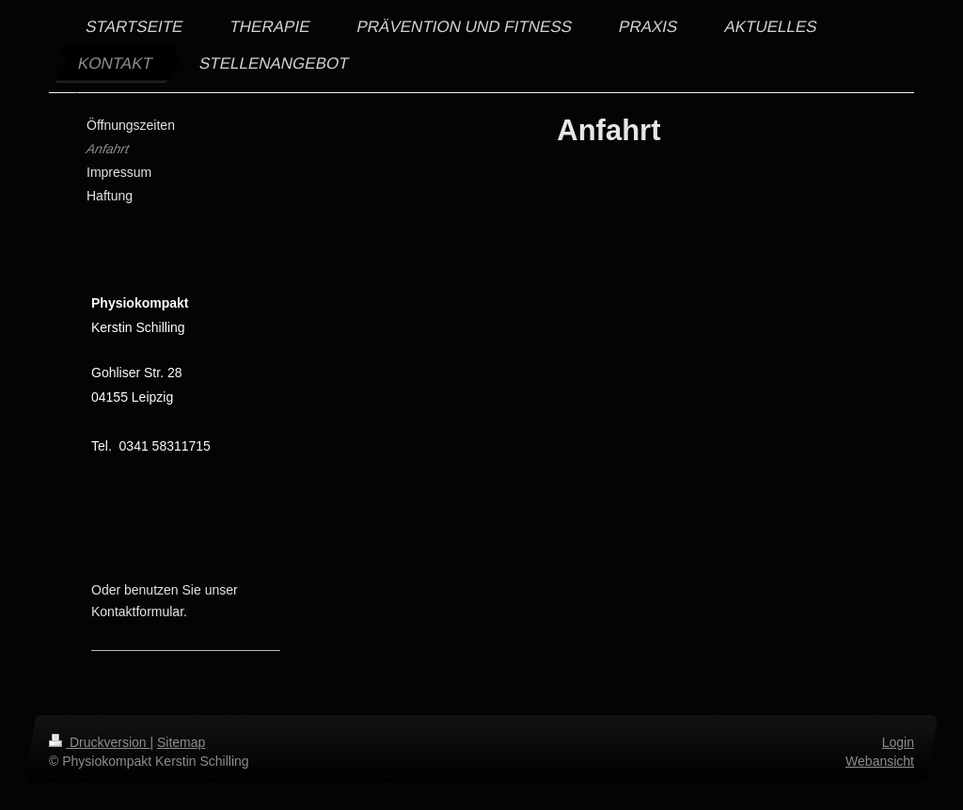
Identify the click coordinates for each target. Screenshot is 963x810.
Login (898, 742)
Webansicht (879, 761)
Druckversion (99, 742)
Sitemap (181, 742)
